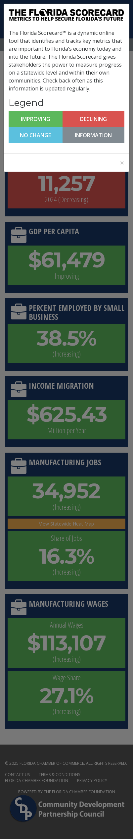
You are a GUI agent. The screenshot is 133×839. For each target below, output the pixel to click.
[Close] (122, 163)
